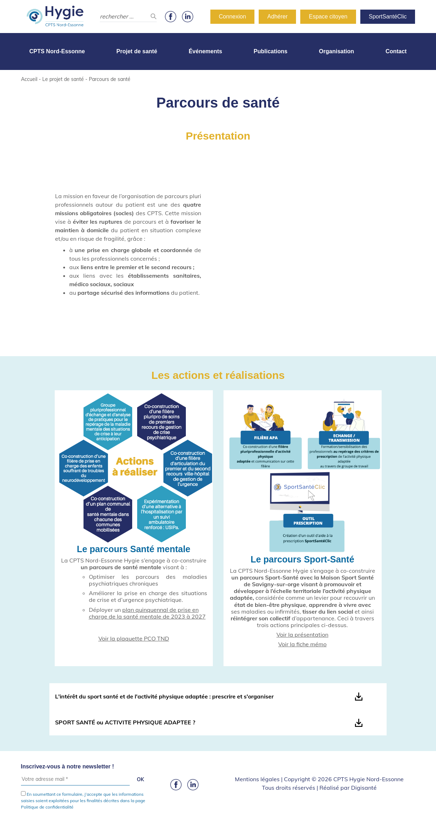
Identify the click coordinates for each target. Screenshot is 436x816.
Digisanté (364, 787)
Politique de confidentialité (47, 807)
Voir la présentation (302, 634)
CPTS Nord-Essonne (57, 51)
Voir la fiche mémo (302, 644)
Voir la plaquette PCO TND (133, 638)
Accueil (29, 79)
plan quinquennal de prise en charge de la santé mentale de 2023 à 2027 (147, 613)
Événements (205, 51)
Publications (270, 51)
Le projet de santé (63, 79)
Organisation (336, 51)
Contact (396, 51)
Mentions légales (257, 779)
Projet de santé (137, 51)
